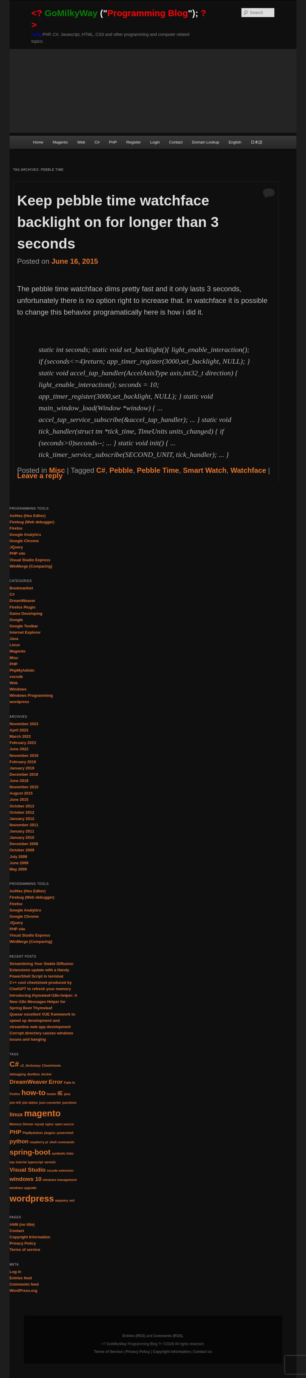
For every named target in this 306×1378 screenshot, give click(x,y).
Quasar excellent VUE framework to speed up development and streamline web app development (42, 1020)
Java (14, 638)
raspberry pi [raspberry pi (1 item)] (39, 1142)
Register (133, 142)
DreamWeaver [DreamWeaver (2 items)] (29, 1082)
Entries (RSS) (134, 1336)
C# (97, 142)
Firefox (16, 528)
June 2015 (19, 799)
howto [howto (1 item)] (51, 1094)
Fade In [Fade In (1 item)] (69, 1082)
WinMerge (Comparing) (31, 566)
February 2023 (23, 742)
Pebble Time (158, 470)
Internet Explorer (25, 632)
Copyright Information (30, 1237)
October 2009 (22, 850)
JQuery (16, 547)
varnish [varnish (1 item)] (50, 1162)
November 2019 (24, 755)
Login (155, 142)
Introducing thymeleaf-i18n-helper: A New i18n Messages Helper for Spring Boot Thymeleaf (43, 1001)
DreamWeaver (22, 600)
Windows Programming (31, 695)
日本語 (256, 142)
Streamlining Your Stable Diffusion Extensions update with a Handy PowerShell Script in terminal (41, 969)
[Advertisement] (153, 91)
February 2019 (23, 762)
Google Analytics (25, 534)
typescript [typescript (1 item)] (35, 1162)
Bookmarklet (21, 588)
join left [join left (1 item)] (15, 1102)
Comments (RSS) (168, 1336)
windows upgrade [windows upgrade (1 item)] (23, 1188)
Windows (18, 689)
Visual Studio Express (30, 560)
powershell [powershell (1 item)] (65, 1133)
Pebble (121, 470)
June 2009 (19, 863)
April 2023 (19, 730)
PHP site (17, 553)
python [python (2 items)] (19, 1141)
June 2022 (19, 749)
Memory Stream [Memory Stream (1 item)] (21, 1124)
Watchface (248, 470)
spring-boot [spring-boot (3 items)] (30, 1152)
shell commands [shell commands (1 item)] (61, 1142)
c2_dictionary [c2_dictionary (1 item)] (30, 1065)
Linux (15, 645)
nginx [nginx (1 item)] (49, 1124)
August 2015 (21, 793)
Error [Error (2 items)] (56, 1082)
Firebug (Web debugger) (32, 522)
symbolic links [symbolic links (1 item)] (63, 1153)
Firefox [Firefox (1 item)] (15, 1094)
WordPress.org (23, 1290)
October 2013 (22, 806)
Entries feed (21, 1278)
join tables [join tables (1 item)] (30, 1102)
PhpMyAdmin (22, 670)
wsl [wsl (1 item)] (72, 1200)
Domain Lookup (205, 142)
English (235, 142)
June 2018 (19, 780)
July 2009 (18, 856)
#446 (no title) (22, 1224)
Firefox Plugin (23, 607)
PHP (113, 142)
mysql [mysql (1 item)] (39, 1124)
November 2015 (24, 787)
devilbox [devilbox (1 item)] (33, 1074)
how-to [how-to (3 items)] (34, 1093)
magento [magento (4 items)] (42, 1113)
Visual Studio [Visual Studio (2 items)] (27, 1170)
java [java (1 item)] (67, 1094)
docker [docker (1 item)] (46, 1074)
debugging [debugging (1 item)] (18, 1074)
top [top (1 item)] (12, 1162)
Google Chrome (24, 541)
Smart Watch (205, 470)
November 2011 (24, 825)
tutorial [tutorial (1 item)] (21, 1162)
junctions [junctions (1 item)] (69, 1102)
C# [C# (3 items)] (14, 1064)
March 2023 (20, 736)
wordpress (19, 701)
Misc (57, 470)
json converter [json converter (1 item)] (50, 1102)
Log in (15, 1271)
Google (16, 620)
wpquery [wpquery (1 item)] (61, 1200)
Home (38, 142)
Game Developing (26, 613)
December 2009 (24, 844)
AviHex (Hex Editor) (28, 515)
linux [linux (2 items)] (16, 1114)
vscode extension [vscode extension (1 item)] (60, 1170)
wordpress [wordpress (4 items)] (32, 1198)
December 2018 (24, 774)
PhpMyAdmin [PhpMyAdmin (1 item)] (32, 1133)
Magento (60, 142)
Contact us (202, 1352)
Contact (176, 142)
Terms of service (25, 1249)
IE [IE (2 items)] (60, 1093)
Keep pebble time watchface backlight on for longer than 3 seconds (118, 222)
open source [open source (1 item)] (64, 1124)
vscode (16, 676)
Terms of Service (108, 1352)
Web (81, 142)
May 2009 (18, 869)
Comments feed (24, 1284)
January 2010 (22, 837)
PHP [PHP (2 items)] (15, 1132)
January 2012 (22, 818)
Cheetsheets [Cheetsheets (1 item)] (51, 1065)
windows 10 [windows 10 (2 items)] (26, 1179)
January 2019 (22, 768)
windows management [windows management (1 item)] (60, 1180)
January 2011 (22, 831)
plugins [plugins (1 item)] (50, 1133)
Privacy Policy (23, 1243)
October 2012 (22, 812)
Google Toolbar (24, 626)
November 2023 (24, 724)
